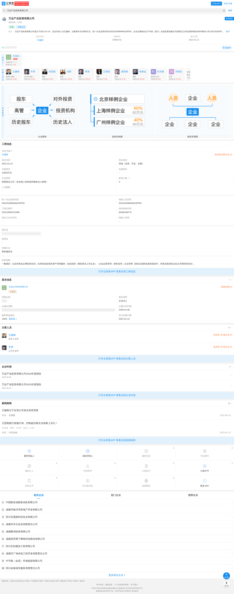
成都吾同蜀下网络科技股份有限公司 (25, 538)
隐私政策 (108, 585)
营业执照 (135, 591)
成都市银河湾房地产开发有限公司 (24, 509)
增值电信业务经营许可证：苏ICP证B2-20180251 (113, 591)
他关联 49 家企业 (222, 347)
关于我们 (134, 585)
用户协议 (100, 585)
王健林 (40, 40)
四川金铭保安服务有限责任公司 (23, 568)
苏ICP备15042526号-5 (134, 588)
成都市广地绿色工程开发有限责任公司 (26, 553)
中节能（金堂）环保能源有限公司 (24, 560)
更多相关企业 (117, 575)
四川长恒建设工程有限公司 (20, 546)
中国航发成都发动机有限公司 (22, 502)
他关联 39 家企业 (222, 335)
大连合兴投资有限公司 (18, 287)
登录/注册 (228, 4)
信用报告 (229, 19)
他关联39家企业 (223, 154)
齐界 (10, 347)
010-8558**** (11, 47)
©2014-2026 (96, 588)
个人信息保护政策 (121, 585)
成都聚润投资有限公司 (18, 531)
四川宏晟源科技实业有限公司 (22, 516)
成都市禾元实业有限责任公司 (22, 524)
